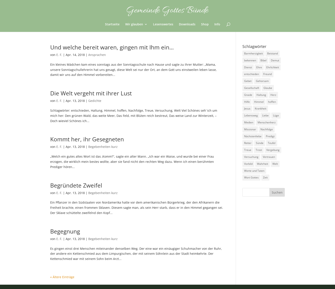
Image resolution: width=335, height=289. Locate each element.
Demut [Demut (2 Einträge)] (275, 60)
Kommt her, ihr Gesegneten (87, 139)
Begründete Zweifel (76, 185)
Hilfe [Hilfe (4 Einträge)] (247, 102)
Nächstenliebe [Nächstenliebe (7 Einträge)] (253, 136)
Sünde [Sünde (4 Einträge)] (259, 143)
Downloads (187, 24)
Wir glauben (134, 24)
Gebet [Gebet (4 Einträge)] (248, 81)
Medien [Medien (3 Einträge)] (248, 122)
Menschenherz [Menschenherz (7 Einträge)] (267, 122)
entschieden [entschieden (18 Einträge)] (251, 74)
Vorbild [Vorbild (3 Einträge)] (248, 164)
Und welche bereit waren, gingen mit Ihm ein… (112, 47)
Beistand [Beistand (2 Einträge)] (272, 53)
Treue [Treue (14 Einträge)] (247, 150)
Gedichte (94, 101)
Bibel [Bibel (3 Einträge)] (263, 60)
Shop (205, 24)
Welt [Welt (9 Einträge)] (275, 164)
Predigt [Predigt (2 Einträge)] (270, 136)
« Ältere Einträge (62, 277)
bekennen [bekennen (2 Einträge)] (250, 60)
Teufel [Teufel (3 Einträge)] (271, 143)
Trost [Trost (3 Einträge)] (259, 150)
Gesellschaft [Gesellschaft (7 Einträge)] (251, 88)
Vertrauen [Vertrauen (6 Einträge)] (269, 157)
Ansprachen (97, 55)
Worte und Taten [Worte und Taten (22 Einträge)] (254, 171)
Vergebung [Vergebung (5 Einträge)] (273, 150)
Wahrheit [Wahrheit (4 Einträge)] (262, 164)
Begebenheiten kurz (103, 147)
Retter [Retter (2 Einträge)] (248, 143)
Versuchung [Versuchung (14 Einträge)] (251, 157)
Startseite (112, 24)
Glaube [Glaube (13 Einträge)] (267, 88)
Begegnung (65, 231)
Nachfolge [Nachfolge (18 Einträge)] (266, 129)
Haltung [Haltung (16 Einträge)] (261, 95)
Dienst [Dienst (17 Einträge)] (248, 67)
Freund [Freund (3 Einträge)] (267, 74)
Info (217, 24)
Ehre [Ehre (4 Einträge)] (259, 67)
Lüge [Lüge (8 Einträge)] (276, 115)
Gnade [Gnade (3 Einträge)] (248, 95)
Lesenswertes (163, 24)
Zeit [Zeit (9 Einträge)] (265, 177)
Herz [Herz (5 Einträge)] (273, 95)
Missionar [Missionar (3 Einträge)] (250, 129)
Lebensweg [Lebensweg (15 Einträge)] (251, 115)
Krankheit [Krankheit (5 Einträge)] (260, 108)
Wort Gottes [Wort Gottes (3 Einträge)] (251, 177)
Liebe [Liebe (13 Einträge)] (265, 115)
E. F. (59, 55)
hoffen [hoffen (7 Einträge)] (272, 102)
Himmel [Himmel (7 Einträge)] (259, 102)
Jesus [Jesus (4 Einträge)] (247, 108)
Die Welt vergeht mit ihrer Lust (91, 93)
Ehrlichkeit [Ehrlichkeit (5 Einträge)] (272, 67)
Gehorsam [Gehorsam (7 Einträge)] (262, 81)
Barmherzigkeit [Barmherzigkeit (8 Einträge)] (253, 53)
